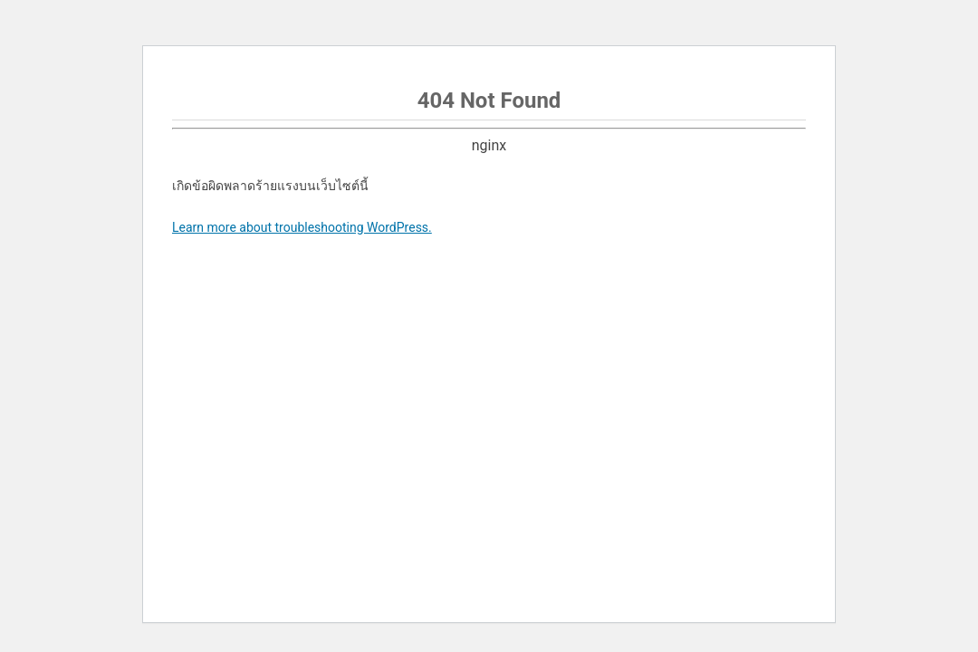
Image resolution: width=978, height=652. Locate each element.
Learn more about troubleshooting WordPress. (302, 227)
